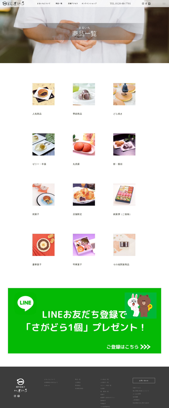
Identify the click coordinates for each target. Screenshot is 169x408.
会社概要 (135, 397)
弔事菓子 (103, 403)
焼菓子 (103, 394)
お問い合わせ (143, 380)
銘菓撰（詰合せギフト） (108, 397)
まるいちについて (46, 5)
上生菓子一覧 (105, 382)
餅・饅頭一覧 (105, 391)
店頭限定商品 (79, 388)
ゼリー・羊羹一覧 (106, 385)
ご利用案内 (136, 400)
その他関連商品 (105, 406)
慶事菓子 (103, 400)
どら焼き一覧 (105, 379)
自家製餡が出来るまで (51, 382)
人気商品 (78, 382)
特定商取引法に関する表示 (141, 403)
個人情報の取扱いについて (141, 390)
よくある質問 (137, 393)
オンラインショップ (91, 5)
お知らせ (47, 385)
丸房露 (103, 388)
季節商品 (78, 385)
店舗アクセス (76, 5)
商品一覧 (61, 5)
